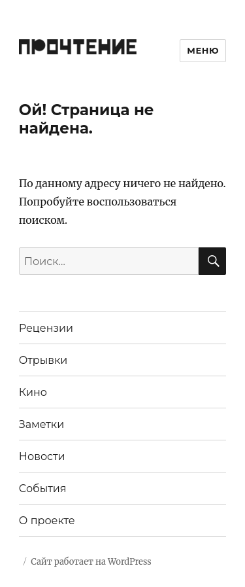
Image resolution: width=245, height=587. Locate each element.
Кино (33, 392)
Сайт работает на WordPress (91, 561)
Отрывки (43, 360)
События (43, 488)
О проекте (47, 520)
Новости (42, 456)
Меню (203, 50)
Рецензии (46, 328)
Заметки (41, 424)
